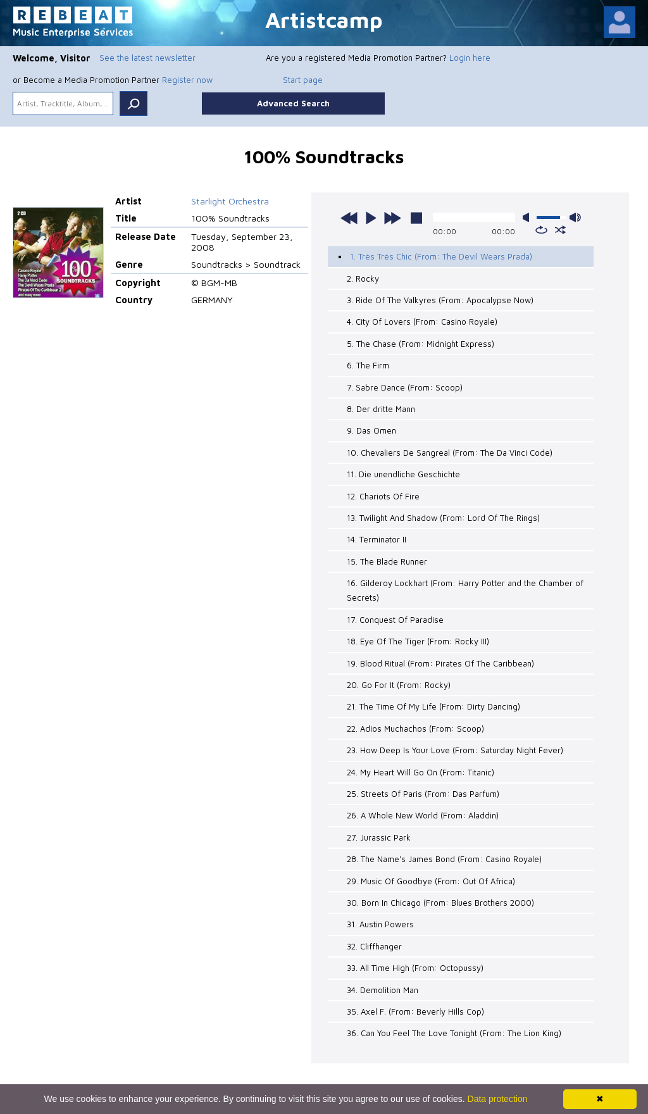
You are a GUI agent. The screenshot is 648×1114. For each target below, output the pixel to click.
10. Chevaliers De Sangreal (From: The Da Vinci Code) (449, 452)
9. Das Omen (371, 430)
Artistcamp (324, 19)
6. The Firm (368, 365)
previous (349, 218)
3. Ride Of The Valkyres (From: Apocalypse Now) (440, 300)
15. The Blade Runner (387, 561)
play (370, 217)
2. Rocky (363, 278)
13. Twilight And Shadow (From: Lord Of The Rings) (443, 518)
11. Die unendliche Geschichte (403, 474)
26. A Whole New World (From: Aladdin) (423, 815)
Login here (469, 58)
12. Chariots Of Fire (383, 496)
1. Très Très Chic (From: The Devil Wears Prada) (441, 256)
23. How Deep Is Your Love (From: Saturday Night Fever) (455, 750)
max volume (575, 217)
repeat (541, 229)
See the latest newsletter (147, 58)
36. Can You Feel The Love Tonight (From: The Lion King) (454, 1033)
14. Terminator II (376, 539)
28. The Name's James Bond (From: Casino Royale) (444, 859)
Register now (187, 80)
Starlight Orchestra (230, 201)
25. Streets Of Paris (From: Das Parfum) (423, 794)
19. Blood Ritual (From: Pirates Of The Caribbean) (440, 663)
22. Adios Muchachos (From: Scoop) (415, 728)
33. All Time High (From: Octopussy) (415, 968)
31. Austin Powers (380, 924)
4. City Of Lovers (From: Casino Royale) (422, 321)
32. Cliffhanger (374, 946)
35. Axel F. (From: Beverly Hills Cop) (415, 1011)
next (392, 218)
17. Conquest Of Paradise (395, 620)
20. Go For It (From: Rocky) (399, 685)
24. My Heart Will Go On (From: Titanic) (420, 772)
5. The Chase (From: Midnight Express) (420, 344)
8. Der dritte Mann (381, 409)
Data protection (498, 1099)
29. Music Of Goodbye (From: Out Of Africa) (431, 881)
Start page (303, 80)
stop (416, 218)
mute (528, 217)
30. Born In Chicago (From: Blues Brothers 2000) (440, 903)
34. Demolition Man (382, 990)
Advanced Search (293, 103)
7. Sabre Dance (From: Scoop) (405, 387)
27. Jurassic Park (379, 837)
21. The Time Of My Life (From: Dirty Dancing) (433, 706)
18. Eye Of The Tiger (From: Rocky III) (418, 641)
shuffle (560, 229)
